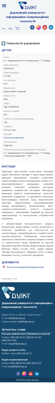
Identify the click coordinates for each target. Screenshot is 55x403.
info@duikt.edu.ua (16, 318)
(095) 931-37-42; (33, 337)
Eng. (10, 29)
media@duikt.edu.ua (17, 367)
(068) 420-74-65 (9, 340)
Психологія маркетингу (14, 138)
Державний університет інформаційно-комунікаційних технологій (27, 17)
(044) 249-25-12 (24, 354)
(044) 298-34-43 (17, 363)
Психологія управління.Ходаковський (24, 267)
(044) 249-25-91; (18, 337)
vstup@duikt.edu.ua (17, 344)
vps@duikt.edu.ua (26, 322)
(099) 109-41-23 (33, 363)
